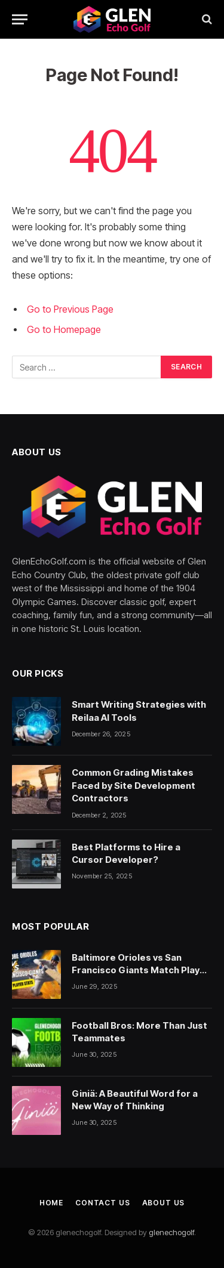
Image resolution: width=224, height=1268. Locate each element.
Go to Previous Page (70, 309)
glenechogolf (171, 1232)
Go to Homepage (64, 329)
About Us (163, 1202)
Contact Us (102, 1202)
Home (51, 1202)
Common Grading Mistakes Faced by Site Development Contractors (133, 785)
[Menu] (19, 19)
